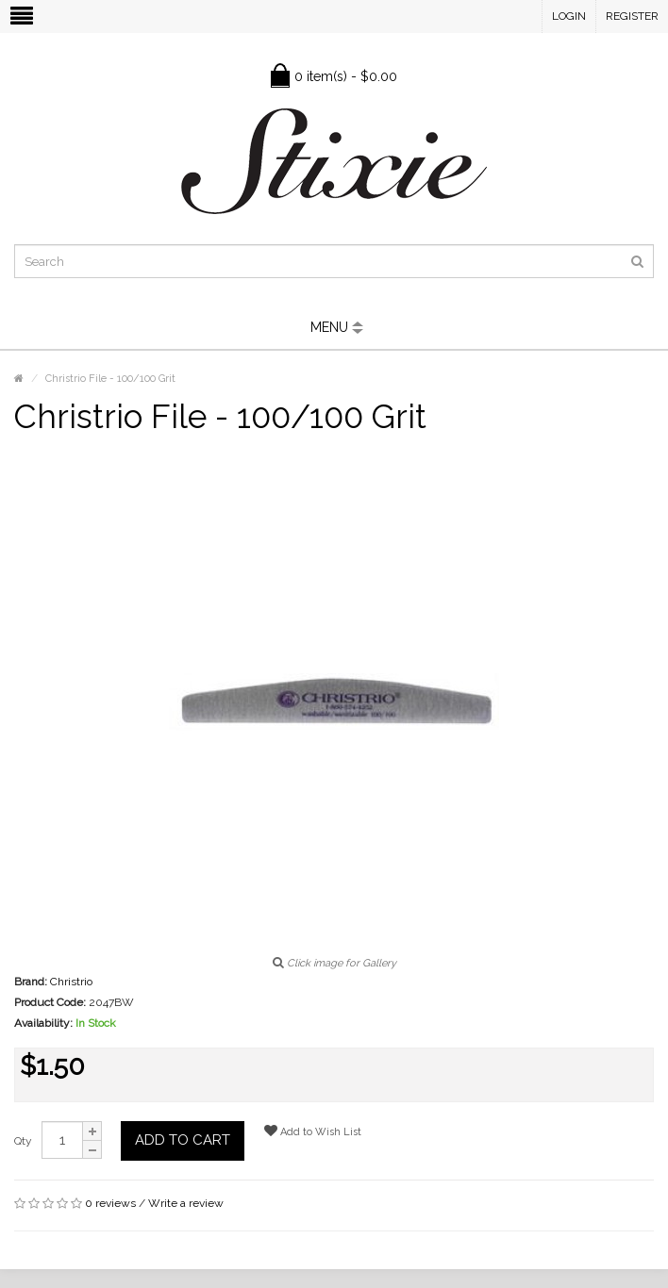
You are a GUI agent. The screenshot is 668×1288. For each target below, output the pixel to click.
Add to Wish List (312, 1131)
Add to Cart (182, 1139)
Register (632, 16)
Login (569, 16)
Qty (23, 1141)
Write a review (186, 1203)
